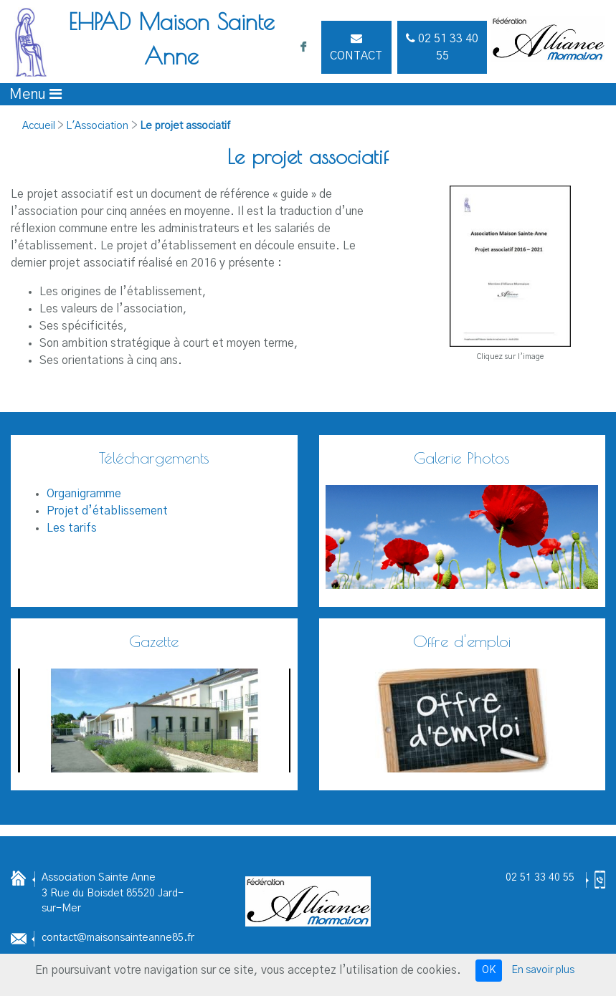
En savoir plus (542, 970)
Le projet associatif (185, 126)
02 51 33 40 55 (540, 878)
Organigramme (84, 493)
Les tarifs (72, 528)
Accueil (38, 126)
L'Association (97, 126)
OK (489, 970)
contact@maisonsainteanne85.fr (118, 938)
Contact (356, 47)
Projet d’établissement (107, 511)
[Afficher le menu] (35, 94)
